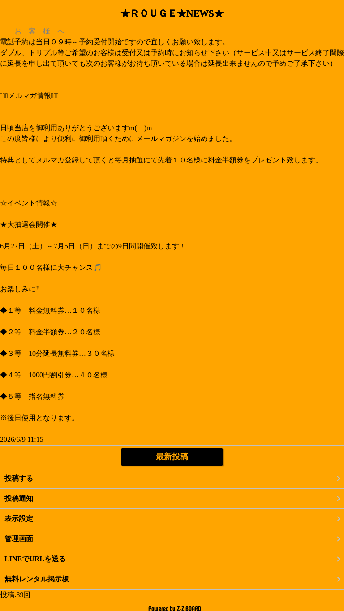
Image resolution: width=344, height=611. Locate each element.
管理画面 (18, 539)
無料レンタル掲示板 (36, 579)
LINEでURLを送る (35, 559)
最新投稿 (172, 456)
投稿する (18, 478)
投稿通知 (18, 498)
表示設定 (18, 518)
